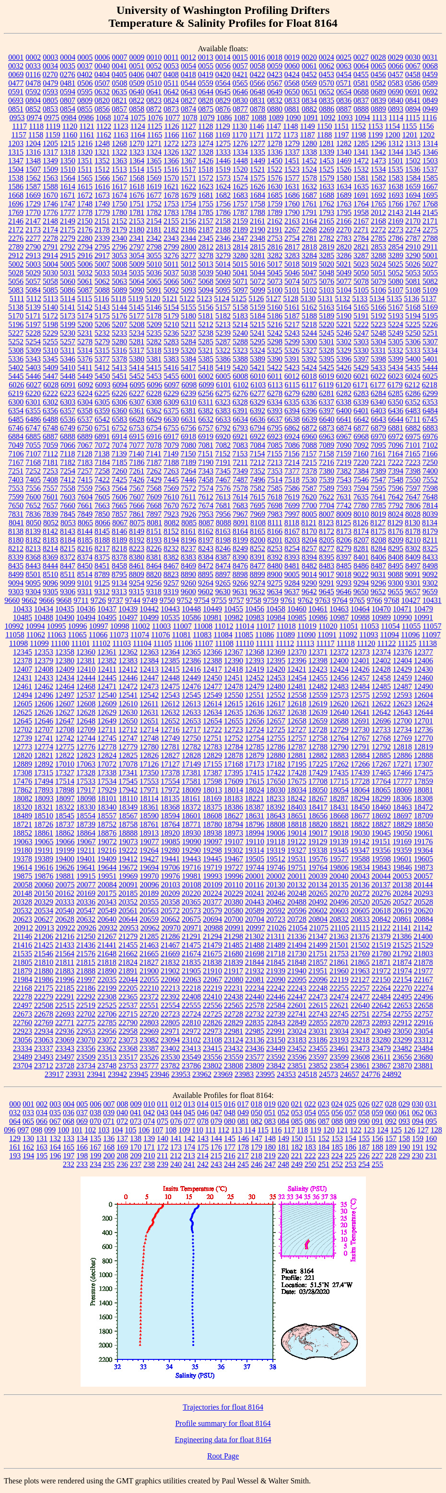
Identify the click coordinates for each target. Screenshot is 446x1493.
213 (189, 1156)
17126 (149, 764)
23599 (339, 1057)
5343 (33, 359)
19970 (149, 876)
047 (216, 1112)
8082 (171, 523)
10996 (77, 626)
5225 (413, 324)
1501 (395, 161)
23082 (149, 1040)
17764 (381, 781)
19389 (43, 859)
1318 (67, 152)
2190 (257, 230)
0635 (119, 92)
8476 (240, 566)
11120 (366, 643)
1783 (171, 212)
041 (135, 1112)
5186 (274, 316)
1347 (15, 161)
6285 (395, 393)
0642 (171, 92)
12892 (43, 764)
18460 (381, 807)
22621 (339, 1005)
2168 (378, 221)
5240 (240, 333)
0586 (413, 83)
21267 (107, 936)
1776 (50, 212)
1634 (344, 186)
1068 (103, 117)
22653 (402, 1005)
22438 (233, 997)
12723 (233, 729)
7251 (15, 471)
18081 (423, 790)
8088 (223, 523)
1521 (257, 169)
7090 (344, 445)
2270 (344, 230)
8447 (67, 566)
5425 (326, 367)
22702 (85, 1014)
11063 (56, 635)
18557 (107, 816)
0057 (240, 66)
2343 (171, 238)
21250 (85, 936)
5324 (257, 350)
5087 (85, 290)
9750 (167, 600)
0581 (361, 83)
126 (409, 1130)
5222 (361, 324)
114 (249, 1130)
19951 (107, 876)
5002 (15, 264)
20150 (43, 893)
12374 (381, 652)
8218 (119, 548)
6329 (257, 402)
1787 (240, 212)
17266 (360, 764)
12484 (360, 686)
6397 (326, 411)
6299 (430, 393)
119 (315, 1130)
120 (329, 1130)
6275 (223, 393)
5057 (33, 281)
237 (135, 1164)
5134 (377, 298)
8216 (85, 548)
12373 (360, 652)
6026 (16, 385)
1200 (392, 135)
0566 (257, 83)
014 (203, 1104)
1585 (430, 178)
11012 (223, 626)
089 (350, 1121)
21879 (22, 971)
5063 (119, 281)
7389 (378, 471)
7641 (378, 497)
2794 (85, 247)
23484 (423, 1048)
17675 (296, 781)
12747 (128, 738)
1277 (257, 143)
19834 (360, 867)
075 (162, 1121)
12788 (318, 747)
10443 (170, 609)
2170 (413, 221)
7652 (33, 505)
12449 (191, 678)
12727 (296, 729)
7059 (50, 445)
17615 (254, 781)
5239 (223, 333)
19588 (360, 859)
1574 (240, 178)
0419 (205, 74)
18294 (359, 798)
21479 (212, 945)
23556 (212, 1057)
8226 (154, 548)
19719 (212, 867)
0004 (67, 57)
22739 (275, 1014)
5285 (205, 342)
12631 (149, 712)
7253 (50, 471)
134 (82, 1138)
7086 (292, 445)
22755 (402, 1014)
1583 (395, 178)
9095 (33, 583)
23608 (360, 1057)
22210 (149, 988)
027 (377, 1104)
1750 (119, 204)
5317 (136, 350)
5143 (102, 307)
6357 (67, 411)
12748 (149, 738)
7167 (15, 462)
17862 (22, 790)
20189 (149, 893)
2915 (67, 255)
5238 (205, 333)
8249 (240, 548)
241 (189, 1164)
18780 (212, 824)
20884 (423, 919)
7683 (240, 505)
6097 (171, 385)
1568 (136, 178)
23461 (339, 1048)
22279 (43, 997)
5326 (292, 350)
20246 (275, 893)
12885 (381, 755)
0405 (119, 74)
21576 (85, 954)
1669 (33, 195)
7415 (85, 479)
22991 (275, 1031)
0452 (309, 74)
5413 (119, 367)
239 (162, 1164)
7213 (274, 462)
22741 (296, 1014)
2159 (240, 221)
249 (297, 1164)
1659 (413, 186)
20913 (44, 928)
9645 (326, 592)
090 (364, 1121)
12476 (191, 686)
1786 (223, 212)
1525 (326, 169)
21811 (64, 962)
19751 (296, 867)
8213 (33, 548)
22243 (296, 988)
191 (417, 1147)
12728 (318, 729)
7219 (344, 462)
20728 (296, 919)
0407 (154, 74)
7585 (274, 488)
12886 (402, 755)
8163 (223, 531)
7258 (102, 471)
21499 (318, 945)
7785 (378, 505)
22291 (64, 997)
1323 (136, 152)
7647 (413, 497)
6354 (15, 411)
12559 (318, 695)
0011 (171, 57)
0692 (430, 92)
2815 (257, 247)
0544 (188, 83)
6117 (309, 385)
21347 (317, 936)
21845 (275, 962)
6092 (85, 385)
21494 (296, 945)
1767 (413, 204)
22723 (170, 1014)
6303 (67, 402)
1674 (119, 195)
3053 (119, 255)
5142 (85, 307)
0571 (344, 83)
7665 (119, 505)
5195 (430, 316)
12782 (191, 747)
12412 (128, 669)
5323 (240, 350)
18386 (233, 807)
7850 (102, 514)
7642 (395, 497)
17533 (85, 781)
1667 (430, 186)
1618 (136, 186)
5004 (50, 264)
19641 (85, 867)
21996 (64, 979)
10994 (35, 626)
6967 (344, 436)
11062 (35, 635)
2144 (413, 212)
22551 (149, 1005)
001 (28, 1104)
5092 (171, 290)
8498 (430, 566)
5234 (136, 333)
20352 (128, 902)
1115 (412, 117)
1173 (290, 135)
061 (404, 1112)
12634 (212, 712)
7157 (309, 454)
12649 (107, 721)
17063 (85, 764)
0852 (33, 109)
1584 (413, 178)
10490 (64, 617)
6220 (33, 393)
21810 (43, 962)
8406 (378, 557)
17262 (339, 764)
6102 (240, 385)
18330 (85, 807)
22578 (254, 1005)
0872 (154, 109)
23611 (381, 1057)
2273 (395, 230)
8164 (240, 531)
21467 (170, 945)
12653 (191, 721)
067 (55, 1121)
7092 (361, 445)
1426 (205, 161)
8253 (274, 548)
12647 (64, 721)
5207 (119, 324)
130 (28, 1138)
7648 (430, 497)
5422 (274, 367)
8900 (274, 574)
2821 (361, 247)
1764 (361, 204)
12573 (339, 695)
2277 (33, 238)
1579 (326, 178)
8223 (136, 548)
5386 (223, 359)
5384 (188, 359)
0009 (136, 57)
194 (28, 1156)
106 (144, 1130)
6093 (102, 385)
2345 (205, 238)
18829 (402, 824)
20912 (23, 928)
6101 (223, 385)
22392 (170, 997)
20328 (22, 902)
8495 (395, 566)
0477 (15, 83)
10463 (339, 609)
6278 (274, 393)
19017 (318, 833)
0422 (257, 74)
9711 (80, 600)
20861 (402, 919)
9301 (413, 583)
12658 (296, 721)
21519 (381, 945)
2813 (223, 247)
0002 (33, 57)
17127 (170, 764)
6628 (136, 419)
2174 (50, 230)
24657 (349, 1074)
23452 (296, 1048)
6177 (378, 385)
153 (337, 1138)
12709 (85, 729)
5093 (188, 290)
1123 (120, 126)
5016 (257, 264)
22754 (381, 1014)
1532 (361, 169)
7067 (85, 445)
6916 (154, 436)
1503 (430, 161)
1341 (361, 152)
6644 (395, 419)
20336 (85, 902)
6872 (309, 428)
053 (297, 1112)
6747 (33, 428)
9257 (171, 583)
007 (109, 1104)
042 (149, 1112)
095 (431, 1121)
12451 (233, 678)
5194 (413, 316)
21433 (64, 945)
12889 (22, 764)
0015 (240, 57)
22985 (254, 1031)
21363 (338, 936)
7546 (361, 479)
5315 (102, 350)
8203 (292, 540)
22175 (43, 988)
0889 (378, 109)
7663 (102, 505)
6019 (326, 376)
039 (109, 1112)
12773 (22, 747)
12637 (275, 712)
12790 (339, 747)
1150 (324, 126)
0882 (309, 109)
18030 (275, 790)
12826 (149, 755)
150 (297, 1138)
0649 (274, 92)
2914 (50, 255)
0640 (136, 92)
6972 (395, 436)
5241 (257, 333)
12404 (402, 660)
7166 (429, 454)
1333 (223, 152)
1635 (361, 186)
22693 (64, 1014)
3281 (257, 255)
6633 (223, 419)
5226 (430, 324)
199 (95, 1156)
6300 (15, 402)
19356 (381, 850)
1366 (171, 161)
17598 (212, 781)
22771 (64, 1022)
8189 (119, 540)
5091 (154, 290)
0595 (85, 92)
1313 (413, 143)
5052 (395, 273)
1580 (344, 178)
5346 (67, 359)
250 (310, 1164)
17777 (402, 781)
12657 (275, 721)
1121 (86, 126)
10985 (296, 617)
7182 (67, 462)
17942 (128, 790)
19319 (275, 850)
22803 (149, 1022)
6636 (257, 419)
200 (109, 1156)
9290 (309, 583)
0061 (309, 66)
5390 (274, 359)
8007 (326, 514)
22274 (423, 988)
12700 (402, 721)
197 (68, 1156)
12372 (339, 652)
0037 (85, 66)
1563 (50, 178)
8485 (344, 566)
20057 (423, 876)
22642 (381, 1005)
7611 (188, 497)
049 (243, 1112)
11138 (427, 643)
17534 (107, 781)
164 (55, 1147)
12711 (106, 729)
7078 (154, 445)
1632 (309, 186)
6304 (85, 402)
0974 (34, 117)
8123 (326, 523)
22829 (233, 1022)
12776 (85, 747)
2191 (274, 230)
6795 (274, 428)
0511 (171, 83)
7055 (33, 445)
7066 (67, 445)
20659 (149, 919)
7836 (33, 514)
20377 (212, 902)
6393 (274, 411)
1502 (413, 161)
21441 (107, 945)
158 (404, 1138)
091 (377, 1121)
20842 (381, 919)
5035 (136, 273)
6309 (171, 402)
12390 (233, 660)
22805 (170, 1022)
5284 (188, 342)
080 (229, 1121)
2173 (33, 230)
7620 (309, 497)
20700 (233, 919)
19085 (170, 841)
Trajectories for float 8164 (223, 1407)
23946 (159, 1074)
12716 (170, 729)
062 (417, 1112)
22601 (296, 1005)
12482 (318, 686)
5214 (240, 324)
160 (431, 1138)
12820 (22, 755)
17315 (43, 773)
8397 (344, 557)
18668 (339, 816)
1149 (307, 126)
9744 (133, 600)
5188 (309, 316)
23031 (318, 1031)
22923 (22, 1031)
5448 (67, 376)
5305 (395, 342)
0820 (102, 100)
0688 (361, 92)
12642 (381, 712)
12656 (254, 721)
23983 (244, 1074)
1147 (273, 126)
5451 (119, 376)
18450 (360, 807)
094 (417, 1121)
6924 (292, 436)
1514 (136, 169)
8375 (102, 557)
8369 (50, 557)
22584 (275, 1005)
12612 (170, 704)
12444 (85, 678)
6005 (223, 376)
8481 (292, 566)
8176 (395, 531)
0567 (274, 83)
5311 (67, 350)
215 (216, 1156)
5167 (395, 307)
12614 (212, 704)
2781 (309, 238)
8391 (257, 557)
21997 (85, 979)
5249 (395, 333)
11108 (224, 643)
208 (122, 1156)
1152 (358, 126)
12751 (212, 738)
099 (50, 1130)
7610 (171, 497)
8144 (85, 531)
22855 (318, 1022)
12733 (381, 729)
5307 (430, 342)
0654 (344, 92)
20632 (85, 919)
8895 (205, 574)
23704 (22, 1066)
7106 (16, 454)
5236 (171, 333)
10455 (233, 609)
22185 (64, 988)
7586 (292, 488)
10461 (318, 609)
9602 (205, 592)
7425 (119, 479)
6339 (361, 402)
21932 (254, 971)
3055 (154, 255)
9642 (309, 592)
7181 (50, 462)
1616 (102, 186)
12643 (402, 712)
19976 (170, 876)
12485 (381, 686)
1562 (33, 178)
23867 (381, 1066)
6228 (154, 393)
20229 (233, 893)
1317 (50, 152)
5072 (257, 281)
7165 (412, 454)
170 (135, 1147)
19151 (380, 841)
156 (377, 1138)
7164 (395, 454)
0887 (344, 109)
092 (391, 1121)
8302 (413, 548)
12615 (233, 704)
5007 (102, 264)
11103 (121, 643)
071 (109, 1121)
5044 (257, 273)
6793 (240, 428)
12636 (254, 712)
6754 (154, 428)
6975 (413, 436)
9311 (84, 592)
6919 (205, 436)
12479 (254, 686)
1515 (154, 169)
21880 (43, 971)
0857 (119, 109)
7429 (154, 479)
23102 (191, 1040)
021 (297, 1104)
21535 (22, 954)
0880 (274, 109)
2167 (361, 221)
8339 (15, 557)
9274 (257, 583)
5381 (154, 359)
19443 (191, 859)
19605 (423, 859)
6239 (188, 393)
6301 (33, 402)
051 (270, 1112)
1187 (307, 135)
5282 (154, 342)
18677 (360, 816)
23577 (254, 1057)
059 (377, 1112)
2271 (361, 230)
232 (68, 1164)
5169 (430, 307)
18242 (296, 798)
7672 (188, 505)
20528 (423, 902)
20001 (254, 876)
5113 (50, 298)
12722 (212, 729)
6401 (361, 411)
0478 (33, 83)
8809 (136, 574)
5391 (292, 359)
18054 (339, 790)
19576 (318, 859)
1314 (430, 143)
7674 (205, 505)
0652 (326, 92)
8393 (292, 557)
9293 (344, 583)
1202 (426, 135)
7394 (395, 471)
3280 (240, 255)
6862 (292, 428)
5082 (430, 281)
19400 (64, 859)
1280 (309, 143)
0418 (188, 74)
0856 (102, 109)
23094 (170, 1040)
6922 (257, 436)
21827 (149, 962)
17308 (22, 773)
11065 (77, 635)
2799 (171, 247)
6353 (430, 402)
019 (270, 1104)
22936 (64, 1031)
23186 (318, 1040)
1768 (430, 204)
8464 (154, 566)
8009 (344, 514)
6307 (136, 402)
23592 (275, 1057)
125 (396, 1130)
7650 (15, 505)
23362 (107, 1048)
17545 (128, 781)
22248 (318, 988)
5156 (205, 307)
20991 (234, 928)
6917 (171, 436)
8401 (361, 557)
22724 (191, 1014)
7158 (326, 454)
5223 (378, 324)
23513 (107, 1057)
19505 (254, 859)
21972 (381, 971)
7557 (50, 488)
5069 (223, 281)
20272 (360, 893)
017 (243, 1104)
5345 (50, 359)
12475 (170, 686)
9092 (430, 574)
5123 (204, 298)
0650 (292, 92)
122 (356, 1130)
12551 (254, 695)
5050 (361, 273)
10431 (432, 600)
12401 (360, 660)
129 (15, 1138)
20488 (296, 902)
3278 (205, 255)
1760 (292, 204)
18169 (212, 798)
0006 (102, 57)
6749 (67, 428)
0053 (171, 66)
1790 (292, 212)
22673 (22, 1014)
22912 (402, 1022)
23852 (318, 1066)
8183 (50, 540)
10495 (107, 617)
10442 (149, 609)
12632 (170, 712)
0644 (205, 92)
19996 (233, 876)
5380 (136, 359)
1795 (344, 212)
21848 (296, 962)
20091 (128, 885)
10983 (254, 617)
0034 (50, 66)
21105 (339, 928)
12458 (381, 678)
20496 (339, 902)
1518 (205, 169)
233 (82, 1164)
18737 (64, 824)
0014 (223, 57)
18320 (22, 807)
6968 (361, 436)
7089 (326, 445)
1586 (15, 186)
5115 (84, 298)
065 (28, 1121)
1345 (413, 152)
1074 (120, 117)
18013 (212, 790)
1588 (50, 186)
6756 (188, 428)
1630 (274, 186)
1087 (241, 117)
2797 (136, 247)
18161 (190, 798)
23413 (191, 1048)
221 (297, 1156)
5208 (136, 324)
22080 (233, 979)
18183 (233, 798)
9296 (378, 583)
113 (236, 1130)
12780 (149, 747)
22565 (233, 1005)
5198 (50, 324)
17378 (170, 773)
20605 (360, 910)
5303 (361, 342)
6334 (274, 402)
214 (203, 1156)
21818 (107, 962)
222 (310, 1156)
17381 (191, 773)
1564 (67, 178)
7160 (360, 454)
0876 (223, 109)
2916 (85, 255)
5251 (430, 333)
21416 (22, 945)
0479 (50, 83)
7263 (171, 471)
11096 (410, 635)
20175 (107, 893)
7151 (205, 454)
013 (189, 1104)
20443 (254, 902)
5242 (274, 333)
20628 (64, 919)
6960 (309, 436)
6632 (205, 419)
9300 (395, 583)
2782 (326, 238)
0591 (15, 92)
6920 (223, 436)
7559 (85, 488)
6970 (378, 436)
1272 (171, 143)
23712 (43, 1066)
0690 (395, 92)
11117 (325, 643)
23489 (22, 1057)
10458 (275, 609)
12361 (107, 652)
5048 (326, 273)
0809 (85, 100)
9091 (413, 574)
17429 (318, 773)
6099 (206, 385)
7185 (119, 462)
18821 (339, 824)
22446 (275, 997)
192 (431, 1147)
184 (323, 1147)
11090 (306, 635)
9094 (15, 583)
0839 (378, 100)
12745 (107, 738)
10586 (191, 617)
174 (189, 1147)
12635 (233, 712)
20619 (402, 910)
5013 (205, 264)
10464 (360, 609)
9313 (119, 592)
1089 (275, 117)
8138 (15, 531)
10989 (381, 617)
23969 (223, 1074)
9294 (361, 583)
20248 (296, 893)
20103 (170, 885)
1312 (395, 143)
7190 (205, 462)
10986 (318, 617)
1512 (102, 169)
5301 (326, 342)
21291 (191, 936)
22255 (339, 988)
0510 (154, 83)
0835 (326, 100)
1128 (205, 126)
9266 (240, 583)
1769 (15, 212)
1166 (171, 135)
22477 (360, 997)
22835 (254, 1022)
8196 (188, 540)
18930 (191, 833)
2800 (188, 247)
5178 (154, 316)
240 (176, 1164)
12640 (339, 712)
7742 (344, 505)
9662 (29, 600)
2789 (15, 247)
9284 (292, 583)
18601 (191, 816)
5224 (395, 324)
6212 (412, 385)
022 (310, 1104)
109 (184, 1130)
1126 (171, 126)
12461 (22, 686)
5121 (169, 298)
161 (15, 1147)
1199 (375, 135)
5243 (292, 333)
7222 (395, 462)
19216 (107, 850)
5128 (290, 298)
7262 (154, 471)
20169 (85, 893)
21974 (402, 971)
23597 (318, 1057)
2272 (378, 230)
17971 (149, 790)
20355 (149, 902)
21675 (212, 954)
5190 (344, 316)
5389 (257, 359)
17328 (85, 773)
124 (382, 1130)
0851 (15, 109)
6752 (119, 428)
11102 (101, 643)
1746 (50, 204)
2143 (395, 212)
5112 (33, 298)
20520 (360, 902)
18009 (191, 790)
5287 (223, 342)
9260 (188, 583)
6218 (429, 385)
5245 (326, 333)
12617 (275, 704)
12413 (149, 669)
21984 (22, 979)
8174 (361, 531)
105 (130, 1130)
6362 (154, 411)
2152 (119, 221)
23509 (85, 1057)
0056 (223, 66)
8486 (361, 566)
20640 (107, 919)
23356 (85, 1048)
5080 (395, 281)
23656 (402, 1057)
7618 (274, 497)
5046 (292, 273)
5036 (154, 273)
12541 (128, 695)
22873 (360, 1022)
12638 (296, 712)
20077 (86, 885)
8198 (223, 540)
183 (310, 1147)
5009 (136, 264)
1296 (378, 143)
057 (350, 1112)
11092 (348, 635)
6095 (137, 385)
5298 (274, 342)
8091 (240, 523)
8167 (292, 531)
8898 (240, 574)
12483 (339, 686)
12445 (107, 678)
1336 (274, 152)
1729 (33, 204)
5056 (15, 281)
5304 (378, 342)
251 (323, 1164)
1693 (395, 195)
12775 (64, 747)
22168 (22, 988)
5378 (119, 359)
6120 (343, 385)
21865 (360, 962)
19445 (212, 859)
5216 (274, 324)
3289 (395, 255)
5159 (257, 307)
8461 (136, 566)
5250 (413, 333)
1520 (240, 169)
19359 (402, 850)
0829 (223, 100)
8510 (50, 574)
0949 (430, 109)
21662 (128, 954)
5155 (188, 307)
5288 (240, 342)
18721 (22, 824)
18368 (170, 807)
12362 (128, 652)
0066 (395, 66)
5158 (240, 307)
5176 (119, 316)
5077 (344, 281)
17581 (191, 781)
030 (417, 1104)
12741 (43, 738)
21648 (107, 954)
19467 (233, 859)
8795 (119, 574)
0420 (223, 74)
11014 (244, 626)
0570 (326, 83)
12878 (233, 755)
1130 (239, 126)
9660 (12, 600)
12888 (423, 755)
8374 (85, 557)
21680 (233, 954)
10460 (296, 609)
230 (417, 1156)
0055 (205, 66)
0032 (15, 66)
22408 (191, 997)
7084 (257, 445)
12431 (22, 678)
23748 (107, 1066)
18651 (296, 816)
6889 (85, 436)
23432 (233, 1048)
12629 (107, 712)
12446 (128, 678)
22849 (296, 1022)
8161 (188, 531)
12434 (64, 678)
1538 (15, 178)
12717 (191, 729)
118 (302, 1130)
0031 (430, 57)
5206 (102, 324)
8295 (395, 548)
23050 (402, 1031)
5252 (15, 342)
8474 (223, 566)
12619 (318, 704)
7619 (292, 497)
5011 (171, 264)
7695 (257, 505)
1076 (155, 117)
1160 (69, 135)
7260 (119, 471)
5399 (395, 359)
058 (364, 1112)
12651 (149, 721)
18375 (212, 807)
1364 (136, 161)
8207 (361, 540)
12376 (402, 652)
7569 (171, 488)
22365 (128, 997)
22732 (254, 1014)
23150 (275, 1040)
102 (90, 1130)
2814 (240, 247)
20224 (212, 893)
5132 (342, 298)
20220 (191, 893)
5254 (33, 342)
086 (310, 1121)
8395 (326, 557)
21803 (423, 954)
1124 (137, 126)
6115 (292, 385)
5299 (292, 342)
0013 (205, 57)
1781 (136, 212)
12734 (402, 729)
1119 (53, 126)
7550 (413, 479)
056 (337, 1112)
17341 (128, 773)
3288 (378, 255)
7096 (395, 445)
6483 (413, 411)
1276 (240, 143)
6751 (102, 428)
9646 (344, 592)
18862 (64, 833)
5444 (430, 367)
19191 (43, 850)
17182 (275, 764)
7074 (119, 445)
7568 (154, 488)
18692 (381, 816)
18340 (107, 807)
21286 (170, 936)
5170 (15, 316)
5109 (430, 290)
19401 (85, 859)
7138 (101, 454)
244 (229, 1164)
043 (162, 1112)
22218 (191, 988)
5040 (223, 273)
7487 (240, 479)
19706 (170, 867)
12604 (423, 695)
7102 (430, 445)
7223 (413, 462)
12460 (423, 678)
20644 (128, 919)
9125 (102, 583)
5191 (361, 316)
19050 (402, 833)
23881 (423, 1066)
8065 (85, 523)
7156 (291, 454)
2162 (274, 221)
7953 (205, 514)
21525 (402, 945)
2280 (85, 238)
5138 (15, 307)
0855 (85, 109)
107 (157, 1130)
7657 (50, 505)
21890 (107, 971)
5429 (361, 367)
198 (82, 1156)
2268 (309, 230)
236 (122, 1164)
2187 (205, 230)
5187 (292, 316)
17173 (254, 764)
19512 (275, 859)
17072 (107, 764)
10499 (149, 617)
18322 (64, 807)
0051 (136, 66)
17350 (149, 773)
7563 (102, 488)
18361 (149, 807)
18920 (170, 833)
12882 (318, 755)
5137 (428, 298)
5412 (102, 367)
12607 (64, 704)
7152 (222, 454)
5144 (119, 307)
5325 (274, 350)
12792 (381, 747)
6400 (344, 411)
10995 (56, 626)
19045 (381, 833)
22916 (423, 1022)
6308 (154, 402)
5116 (101, 298)
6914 (119, 436)
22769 (43, 1022)
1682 (223, 195)
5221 (344, 324)
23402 (170, 1048)
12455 (318, 678)
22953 (85, 1031)
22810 (191, 1022)
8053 (68, 523)
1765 (378, 204)
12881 (296, 755)
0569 (309, 83)
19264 (149, 850)
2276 (15, 238)
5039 (205, 273)
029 (404, 1104)
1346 (430, 152)
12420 (275, 669)
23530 (170, 1057)
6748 (50, 428)
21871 (381, 962)
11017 (265, 626)
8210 (413, 540)
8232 (171, 548)
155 (364, 1138)
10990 (402, 617)
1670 (50, 195)
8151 (154, 531)
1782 (154, 212)
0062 (326, 66)
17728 (360, 781)
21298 (233, 936)
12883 (339, 755)
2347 (240, 238)
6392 (257, 411)
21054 (297, 928)
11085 (244, 635)
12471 (107, 686)
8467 (171, 566)
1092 (327, 117)
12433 (43, 678)
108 (170, 1130)
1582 (378, 178)
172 (162, 1147)
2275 (430, 230)
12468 (85, 686)
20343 (107, 902)
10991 (423, 617)
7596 (395, 488)
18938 (212, 833)
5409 (50, 367)
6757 (205, 428)
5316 (119, 350)
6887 (50, 436)
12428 (381, 669)
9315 (136, 592)
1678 (171, 195)
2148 (50, 221)
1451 (292, 161)
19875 (22, 876)
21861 (339, 962)
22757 (423, 1014)
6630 (171, 419)
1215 (67, 143)
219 (270, 1156)
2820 (344, 247)
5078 (361, 281)
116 (276, 1130)
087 (323, 1121)
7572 (188, 488)
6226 (119, 393)
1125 (154, 126)
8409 (413, 557)
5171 (33, 316)
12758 (318, 738)
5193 (395, 316)
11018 (286, 626)
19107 (234, 841)
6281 (326, 393)
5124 (221, 298)
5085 (50, 290)
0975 (51, 117)
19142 (359, 841)
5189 (326, 316)
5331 (378, 350)
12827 (170, 755)
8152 (171, 531)
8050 (33, 523)
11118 (346, 643)
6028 (51, 385)
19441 (170, 859)
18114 (149, 798)
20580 (233, 910)
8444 (50, 566)
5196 (15, 324)
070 (95, 1121)
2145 (430, 212)
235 (109, 1164)
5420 (240, 367)
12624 (423, 704)
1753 (171, 204)
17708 (318, 781)
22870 (339, 1022)
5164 (344, 307)
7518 (292, 479)
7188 (171, 462)
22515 (64, 1005)
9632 (257, 592)
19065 (44, 841)
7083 (240, 445)
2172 (15, 230)
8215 (67, 548)
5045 (274, 273)
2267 (292, 230)
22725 (212, 1014)
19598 (381, 859)
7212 (257, 462)
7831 (15, 514)
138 (135, 1138)
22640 (360, 1005)
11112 (285, 643)
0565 (240, 83)
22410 (212, 997)
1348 (33, 161)
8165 (257, 531)
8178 (413, 531)
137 (122, 1138)
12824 (107, 755)
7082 (223, 445)
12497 (64, 695)
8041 (16, 523)
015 (216, 1104)
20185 (128, 893)
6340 (378, 402)
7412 (67, 479)
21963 (360, 971)
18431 (339, 807)
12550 (233, 695)
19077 (149, 841)
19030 (360, 833)
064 (15, 1121)
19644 (107, 867)
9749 (150, 600)
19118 (275, 841)
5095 (223, 290)
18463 (402, 807)
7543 (344, 479)
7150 (188, 454)
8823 (171, 574)
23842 (275, 1066)
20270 (339, 893)
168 (109, 1147)
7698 (274, 505)
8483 (326, 566)
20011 (296, 876)
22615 (318, 1005)
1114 (395, 117)
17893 (43, 790)
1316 (33, 152)
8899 (257, 574)
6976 (430, 436)
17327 (64, 773)
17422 (275, 773)
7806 (413, 505)
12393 (254, 660)
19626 (64, 867)
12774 (43, 747)
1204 (33, 143)
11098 (18, 643)
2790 (33, 247)
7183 (85, 462)
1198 (358, 135)
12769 (402, 738)
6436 (395, 411)
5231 (85, 333)
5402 (15, 367)
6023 (395, 376)
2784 (361, 238)
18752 (107, 824)
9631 (240, 592)
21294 (212, 936)
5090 (136, 290)
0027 (361, 57)
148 (270, 1138)
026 (364, 1104)
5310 (50, 350)
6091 (68, 385)
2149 (67, 221)
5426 (344, 367)
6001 (188, 376)
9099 (67, 583)
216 (229, 1156)
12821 (43, 755)
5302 (344, 342)
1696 (15, 204)
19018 (339, 833)
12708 (64, 729)
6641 (344, 419)
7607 (136, 497)
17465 (381, 773)
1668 (15, 195)
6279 (292, 393)
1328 (205, 152)
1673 (102, 195)
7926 (188, 514)
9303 (15, 592)
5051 (378, 273)
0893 (395, 109)
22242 (275, 988)
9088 (395, 574)
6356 (50, 411)
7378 (309, 471)
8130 (412, 523)
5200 (85, 324)
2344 (188, 238)
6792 (223, 428)
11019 (307, 626)
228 (391, 1156)
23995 (265, 1074)
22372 (149, 997)
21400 (423, 936)
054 (310, 1112)
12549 (212, 695)
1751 (136, 204)
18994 (254, 833)
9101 (85, 583)
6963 (326, 436)
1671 (67, 195)
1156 (426, 126)
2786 (395, 238)
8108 (258, 523)
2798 (154, 247)
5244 (309, 333)
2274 (413, 230)
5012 (188, 264)
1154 (392, 126)
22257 (360, 988)
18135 (169, 798)
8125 (343, 523)
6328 (240, 402)
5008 (119, 264)
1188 (324, 135)
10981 (212, 617)
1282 (344, 143)
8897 (223, 574)
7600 (33, 497)
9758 (253, 600)
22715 (128, 1014)
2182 (171, 230)
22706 (107, 1014)
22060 (170, 979)
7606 (119, 497)
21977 (423, 971)
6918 (188, 436)
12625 (22, 712)
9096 (50, 583)
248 (283, 1164)
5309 (33, 350)
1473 (378, 161)
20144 (423, 885)
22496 (423, 997)
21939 (275, 971)
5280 (119, 342)
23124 (233, 1040)
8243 (205, 548)
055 (323, 1112)
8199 (240, 540)
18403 (296, 807)
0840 (395, 100)
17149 (191, 764)
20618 (381, 910)
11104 (142, 643)
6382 (205, 411)
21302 (254, 936)
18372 (191, 807)
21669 (170, 954)
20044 (381, 876)
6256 (205, 393)
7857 (119, 514)
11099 (39, 643)
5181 (205, 316)
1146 (256, 126)
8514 (85, 574)
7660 (67, 505)
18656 (318, 816)
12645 (22, 721)
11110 (244, 643)
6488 (50, 419)
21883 (64, 971)
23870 (402, 1066)
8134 (429, 523)
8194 (171, 540)
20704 (254, 919)
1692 (378, 195)
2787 (413, 238)
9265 (223, 583)
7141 (153, 454)
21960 (339, 971)
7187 (154, 462)
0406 (136, 74)
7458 (205, 479)
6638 (292, 419)
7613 (223, 497)
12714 (149, 729)
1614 (67, 186)
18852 (22, 833)
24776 (370, 1074)
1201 (409, 135)
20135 (338, 885)
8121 (309, 523)
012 (176, 1104)
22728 (233, 1014)
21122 (381, 928)
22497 (22, 1005)
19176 (423, 841)
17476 (22, 781)
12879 (254, 755)
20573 (191, 910)
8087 (206, 523)
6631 (188, 419)
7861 (136, 514)
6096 (154, 385)
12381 (85, 660)
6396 (309, 411)
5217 (292, 324)
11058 (14, 635)
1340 (344, 152)
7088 (309, 445)
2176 (85, 230)
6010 (257, 376)
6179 (395, 385)
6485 (15, 419)
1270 (136, 143)
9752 (184, 600)
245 (243, 1164)
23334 (22, 1048)
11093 (368, 635)
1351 (85, 161)
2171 (430, 221)
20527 (402, 902)
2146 (15, 221)
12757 (296, 738)
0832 (274, 100)
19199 (64, 850)
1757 (240, 204)
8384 (205, 557)
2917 (102, 255)
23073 (128, 1040)
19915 (85, 876)
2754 (292, 238)
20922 (65, 928)
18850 (423, 824)
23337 (43, 1048)
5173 (67, 316)
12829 (212, 755)
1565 (85, 178)
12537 (85, 695)
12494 (22, 695)
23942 (117, 1074)
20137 (380, 885)
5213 (223, 324)
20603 (339, 910)
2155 (171, 221)
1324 (154, 152)
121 (342, 1130)
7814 (430, 505)
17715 (339, 781)
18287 (338, 798)
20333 (64, 902)
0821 (119, 100)
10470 (381, 609)
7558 (67, 488)
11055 (411, 626)
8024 (395, 514)
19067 (86, 841)
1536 (413, 169)
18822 (360, 824)
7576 (223, 488)
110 (197, 1130)
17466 (402, 773)
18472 (423, 807)
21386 (401, 936)
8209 (395, 540)
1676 (136, 195)
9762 (305, 600)
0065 (378, 66)
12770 (423, 738)
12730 (360, 729)
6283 (361, 393)
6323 (223, 402)
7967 (240, 514)
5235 (154, 333)
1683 (240, 195)
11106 (183, 643)
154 (350, 1138)
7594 (361, 488)
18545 (64, 816)
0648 (257, 92)
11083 (202, 635)
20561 (128, 910)
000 (15, 1104)
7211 (240, 462)
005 (82, 1104)
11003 (161, 626)
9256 (154, 583)
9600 (188, 592)
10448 (191, 609)
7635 (361, 497)
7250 (430, 462)
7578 (240, 488)
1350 (67, 161)
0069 (15, 74)
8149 (136, 531)
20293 (423, 893)
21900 (149, 971)
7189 (188, 462)
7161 (378, 454)
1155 (409, 126)
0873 (171, 109)
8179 (430, 531)
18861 (43, 833)
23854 (339, 1066)
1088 (258, 117)
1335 (257, 152)
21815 (85, 962)
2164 (309, 221)
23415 (212, 1048)
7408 (50, 479)
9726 (98, 600)
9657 (413, 592)
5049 (344, 273)
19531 (296, 859)
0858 (136, 109)
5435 (413, 367)
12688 (339, 721)
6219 (15, 393)
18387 (254, 807)
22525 (107, 1005)
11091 (326, 635)
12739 (22, 738)
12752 (233, 738)
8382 (171, 557)
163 (41, 1147)
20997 (255, 928)
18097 (65, 798)
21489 (275, 945)
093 (404, 1121)
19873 (423, 867)
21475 (191, 945)
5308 (15, 350)
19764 (318, 867)
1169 (222, 135)
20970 (171, 928)
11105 (162, 643)
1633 (326, 186)
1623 (205, 186)
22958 (128, 1031)
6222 (50, 393)
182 (297, 1147)
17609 (233, 781)
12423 (318, 669)
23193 (339, 1040)
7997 (292, 514)
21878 (423, 962)
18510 (43, 816)
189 (391, 1147)
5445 (15, 376)
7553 (15, 488)
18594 (170, 816)
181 (283, 1147)
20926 (86, 928)
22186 (85, 988)
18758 (128, 824)
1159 (52, 135)
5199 (67, 324)
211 (162, 1156)
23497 (64, 1057)
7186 (136, 462)
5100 (274, 290)
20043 (360, 876)
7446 (188, 479)
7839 (50, 514)
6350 (395, 402)
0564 (223, 83)
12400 (339, 660)
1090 (293, 117)
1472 (361, 161)
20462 (275, 902)
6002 (205, 376)
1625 (240, 186)
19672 (128, 867)
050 (256, 1112)
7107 (33, 454)
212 (176, 1156)
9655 (395, 592)
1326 (171, 152)
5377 (102, 359)
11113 (305, 643)
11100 (60, 643)
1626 (257, 186)
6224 (85, 393)
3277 (188, 255)
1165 (154, 135)
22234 (254, 988)
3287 (361, 255)
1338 (309, 152)
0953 (16, 117)
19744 (254, 867)
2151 (102, 221)
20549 (107, 910)
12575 (360, 695)
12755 (275, 738)
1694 (413, 195)
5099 (257, 290)
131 (41, 1138)
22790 (128, 1022)
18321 (43, 807)
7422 (102, 479)
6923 (274, 436)
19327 (296, 850)
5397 (361, 359)
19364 (423, 850)
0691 (413, 92)
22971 (170, 1031)
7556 (33, 488)
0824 (171, 100)
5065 (154, 281)
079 (216, 1121)
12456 (339, 678)
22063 (191, 979)
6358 (85, 411)
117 (289, 1130)
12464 (64, 686)
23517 (128, 1057)
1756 (223, 204)
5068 (205, 281)
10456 (254, 609)
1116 (429, 117)
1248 (102, 143)
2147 (33, 221)
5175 (102, 316)
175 (203, 1147)
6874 (344, 428)
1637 (378, 186)
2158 (223, 221)
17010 (64, 764)
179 (256, 1147)
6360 (119, 411)
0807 (67, 100)
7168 (33, 462)
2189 (240, 230)
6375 (171, 411)
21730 (296, 954)
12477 (212, 686)
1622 (188, 186)
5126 (256, 298)
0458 (413, 74)
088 (337, 1121)
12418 (233, 669)
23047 (360, 1031)
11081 (181, 635)
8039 (430, 514)
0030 (413, 57)
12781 (170, 747)
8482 (309, 566)
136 (109, 1138)
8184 (67, 540)
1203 (15, 143)
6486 (33, 419)
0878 (257, 109)
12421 (296, 669)
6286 (413, 393)
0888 (361, 109)
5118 (118, 298)
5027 (430, 264)
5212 (205, 324)
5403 (33, 367)
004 (68, 1104)
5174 (85, 316)
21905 (191, 971)
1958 (361, 212)
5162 (309, 307)
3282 (274, 255)
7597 (413, 488)
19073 (128, 841)
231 (431, 1156)
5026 (413, 264)
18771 (191, 824)
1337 (292, 152)
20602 (318, 910)
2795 (102, 247)
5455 (171, 376)
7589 (326, 488)
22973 (212, 1031)
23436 (254, 1048)
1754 (188, 204)
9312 (102, 592)
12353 (43, 652)
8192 (136, 540)
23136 (254, 1040)
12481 (296, 686)
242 (203, 1164)
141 (176, 1138)
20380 (233, 902)
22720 (149, 1014)
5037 (171, 273)
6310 (188, 402)
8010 (361, 514)
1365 (154, 161)
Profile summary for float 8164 (222, 1423)
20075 (65, 885)
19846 (402, 867)
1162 (103, 135)
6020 (344, 376)
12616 (254, 704)
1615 (85, 186)
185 (337, 1147)
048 (229, 1112)
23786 (191, 1066)
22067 (212, 979)
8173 (344, 531)
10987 (339, 617)
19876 (43, 876)
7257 (85, 471)
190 (404, 1147)
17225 (318, 764)
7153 (239, 454)
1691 (361, 195)
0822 (136, 100)
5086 (67, 290)
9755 (219, 600)
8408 (395, 557)
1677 (154, 195)
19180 (22, 850)
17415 (254, 773)
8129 (395, 523)
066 (41, 1121)
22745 (339, 1014)
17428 (296, 773)
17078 (128, 764)
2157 (205, 221)
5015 (240, 264)
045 (189, 1112)
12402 (381, 660)
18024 (254, 790)
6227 (136, 393)
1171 (256, 135)
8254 (292, 548)
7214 (292, 462)
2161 (257, 221)
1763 (344, 204)
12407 (22, 669)
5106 (378, 290)
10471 (402, 609)
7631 (344, 497)
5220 (326, 324)
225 (350, 1156)
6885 (33, 436)
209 (135, 1156)
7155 (274, 454)
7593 (344, 488)
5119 (135, 298)
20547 (85, 910)
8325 (430, 548)
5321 (205, 350)
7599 (15, 497)
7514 (274, 479)
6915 (136, 436)
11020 (327, 626)
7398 (413, 471)
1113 (379, 117)
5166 (378, 307)
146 (243, 1138)
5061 (85, 281)
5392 (309, 359)
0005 (85, 57)
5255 (50, 342)
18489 (22, 816)
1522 (274, 169)
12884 (360, 755)
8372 (67, 557)
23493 (43, 1057)
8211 (430, 540)
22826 (212, 1022)
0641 (154, 92)
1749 (102, 204)
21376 (359, 936)
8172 (326, 531)
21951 (318, 971)
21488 (254, 945)
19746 (275, 867)
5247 (361, 333)
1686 (292, 195)
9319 (171, 592)
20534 (43, 910)
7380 (326, 471)
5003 (33, 264)
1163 (120, 135)
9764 (340, 600)
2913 (33, 255)
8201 (274, 540)
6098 (189, 385)
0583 (395, 83)
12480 (275, 686)
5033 (102, 273)
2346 (223, 238)
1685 (274, 195)
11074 (139, 635)
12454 (296, 678)
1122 (103, 126)
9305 (50, 592)
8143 (67, 531)
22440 (254, 997)
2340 (119, 238)
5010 (154, 264)
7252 (33, 471)
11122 (386, 643)
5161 (292, 307)
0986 (86, 117)
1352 (102, 161)
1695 (430, 195)
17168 (233, 764)
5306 (413, 342)
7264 (188, 471)
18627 (233, 816)
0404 (102, 74)
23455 (318, 1048)
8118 (291, 523)
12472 (128, 686)
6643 (378, 419)
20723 (275, 919)
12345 (22, 652)
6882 (413, 428)
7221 (378, 462)
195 (41, 1156)
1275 (223, 143)
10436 (85, 609)
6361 (136, 411)
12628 (85, 712)
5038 (188, 273)
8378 (119, 557)
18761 (149, 824)
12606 (43, 704)
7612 (205, 497)
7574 (205, 488)
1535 (395, 169)
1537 (430, 169)
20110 (233, 885)
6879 (378, 428)
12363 (149, 652)
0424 (292, 74)
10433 (22, 609)
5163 (326, 307)
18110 (128, 798)
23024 (296, 1031)
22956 (107, 1031)
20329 (43, 902)
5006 (85, 264)
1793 (326, 212)
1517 (188, 169)
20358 (170, 902)
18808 (275, 824)
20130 (275, 885)
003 (55, 1104)
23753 (128, 1066)
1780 (119, 212)
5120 (152, 298)
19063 (23, 841)
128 (436, 1130)
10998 (119, 626)
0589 (430, 83)
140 (162, 1138)
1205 (50, 143)
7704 (326, 505)
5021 (344, 264)
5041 (240, 273)
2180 (136, 230)
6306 (119, 402)
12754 (254, 738)
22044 (128, 979)
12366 (212, 652)
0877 (240, 109)
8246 (223, 548)
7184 (102, 462)
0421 (240, 74)
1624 (223, 186)
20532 (22, 910)
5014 (223, 264)
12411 (106, 669)
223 (323, 1156)
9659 (430, 592)
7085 (274, 445)
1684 (257, 195)
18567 (128, 816)
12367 (233, 652)
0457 (395, 74)
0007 (119, 57)
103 (103, 1130)
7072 (102, 445)
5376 (85, 359)
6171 (360, 385)
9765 (357, 600)
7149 (170, 454)
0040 (102, 66)
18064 (360, 790)
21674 (191, 954)
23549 (191, 1057)
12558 (296, 695)
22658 (423, 1005)
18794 (233, 824)
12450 (212, 678)
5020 (326, 264)
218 (256, 1156)
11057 (432, 626)
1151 (341, 126)
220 (283, 1156)
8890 (188, 574)
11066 (98, 635)
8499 (15, 574)
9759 (271, 600)
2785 (378, 238)
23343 (64, 1048)
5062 (102, 281)
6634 (240, 419)
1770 (33, 212)
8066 (102, 523)
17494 (43, 781)
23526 (149, 1057)
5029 (33, 273)
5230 (67, 333)
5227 (15, 333)
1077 (172, 117)
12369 (275, 652)
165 (68, 1147)
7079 (171, 445)
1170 (239, 135)
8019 (378, 514)
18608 (212, 816)
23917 (54, 1074)
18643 (275, 816)
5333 (413, 350)
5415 (154, 367)
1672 (85, 195)
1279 (292, 143)
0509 (136, 83)
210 (149, 1156)
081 (243, 1121)
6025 (430, 376)
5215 (257, 324)
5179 (171, 316)
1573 (223, 178)
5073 (274, 281)
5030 (50, 273)
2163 (292, 221)
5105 (361, 290)
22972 (191, 1031)
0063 (344, 66)
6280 (309, 393)
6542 (102, 419)
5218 (309, 324)
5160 (274, 307)
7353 (274, 471)
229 (404, 1156)
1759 (274, 204)
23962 (201, 1074)
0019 (292, 57)
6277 (257, 393)
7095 (378, 445)
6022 (378, 376)
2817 (292, 247)
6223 (67, 393)
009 (135, 1104)
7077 (136, 445)
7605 (102, 497)
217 (243, 1156)
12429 (402, 669)
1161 (86, 135)
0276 (67, 74)
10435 (64, 609)
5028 (15, 273)
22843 (275, 1022)
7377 (292, 471)
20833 (360, 919)
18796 (254, 824)
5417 (188, 367)
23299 (402, 1040)
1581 (361, 178)
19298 (212, 850)
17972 (170, 790)
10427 (411, 600)
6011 (274, 376)
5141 (67, 307)
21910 (212, 971)
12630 (128, 712)
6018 (309, 376)
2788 (430, 238)
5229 (50, 333)
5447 (50, 376)
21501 (339, 945)
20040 (339, 876)
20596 (296, 910)
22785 (107, 1022)
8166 (274, 531)
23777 (149, 1066)
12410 (85, 669)
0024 (326, 57)
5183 (240, 316)
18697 (402, 816)
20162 (64, 893)
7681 (223, 505)
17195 (296, 764)
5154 (171, 307)
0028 (378, 57)
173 (176, 1147)
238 (149, 1164)
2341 (136, 238)
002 (41, 1104)
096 (9, 1130)
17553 (149, 781)
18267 (317, 798)
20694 (212, 919)
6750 (85, 428)
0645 (223, 92)
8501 (33, 574)
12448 (170, 678)
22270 (402, 988)
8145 (102, 531)
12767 (360, 738)
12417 (212, 669)
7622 (326, 497)
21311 (275, 936)
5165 (361, 307)
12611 (149, 704)
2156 (188, 221)
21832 (170, 962)
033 (28, 1112)
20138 (401, 885)
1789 (274, 212)
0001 (15, 57)
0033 (33, 66)
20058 (23, 885)
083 (270, 1121)
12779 (128, 747)
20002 (275, 876)
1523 (292, 169)
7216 (326, 462)
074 (149, 1121)
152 (323, 1138)
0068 (430, 66)
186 (350, 1147)
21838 (212, 962)
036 (68, 1112)
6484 (430, 411)
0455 (361, 74)
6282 (344, 393)
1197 (341, 135)
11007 (182, 626)
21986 (43, 979)
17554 (170, 781)
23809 (254, 1066)
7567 (136, 488)
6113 (275, 385)
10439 (128, 609)
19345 (339, 850)
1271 (154, 143)
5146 (154, 307)
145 (229, 1138)
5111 (17, 298)
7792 (395, 505)
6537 (85, 419)
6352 (413, 402)
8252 (257, 548)
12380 (64, 660)
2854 (395, 247)
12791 (360, 747)
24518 (307, 1074)
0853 (50, 109)
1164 (137, 135)
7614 (240, 497)
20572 (170, 910)
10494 (85, 617)
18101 (107, 798)
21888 (85, 971)
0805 (50, 100)
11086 (264, 635)
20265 (318, 893)
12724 (254, 729)
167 (95, 1147)
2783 (344, 238)
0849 (430, 100)
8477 (257, 566)
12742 (64, 738)
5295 (257, 342)
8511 (67, 574)
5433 (378, 367)
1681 (205, 195)
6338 (344, 402)
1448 (240, 161)
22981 (233, 1031)
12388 (212, 660)
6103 (258, 385)
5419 (223, 367)
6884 (15, 436)
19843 (381, 867)
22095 (296, 979)
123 (369, 1130)
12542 (149, 695)
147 (256, 1138)
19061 (423, 833)
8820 (154, 574)
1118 (36, 126)
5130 (308, 298)
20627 (43, 919)
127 (423, 1130)
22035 (107, 979)
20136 (359, 885)
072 (122, 1121)
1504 (15, 169)
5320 (188, 350)
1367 (188, 161)
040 (122, 1112)
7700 (309, 505)
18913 (149, 833)
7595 (378, 488)
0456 (378, 74)
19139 (338, 841)
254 (364, 1164)
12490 (423, 686)
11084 (222, 635)
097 (23, 1130)
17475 (423, 773)
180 (270, 1147)
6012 (292, 376)
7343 (205, 471)
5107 (395, 290)
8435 (15, 566)
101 (76, 1130)
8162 (205, 531)
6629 (154, 419)
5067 (188, 281)
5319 (171, 350)
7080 (188, 445)
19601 (402, 859)
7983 (274, 514)
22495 (402, 997)
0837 (361, 100)
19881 (64, 876)
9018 (344, 574)
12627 (64, 712)
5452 (136, 376)
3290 (413, 255)
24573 (328, 1074)
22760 (22, 1022)
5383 (171, 359)
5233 (119, 333)
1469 (344, 161)
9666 (46, 600)
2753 (274, 238)
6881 (395, 428)
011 (162, 1104)
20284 (402, 893)
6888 (67, 436)
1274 (205, 143)
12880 (275, 755)
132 (55, 1138)
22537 (128, 1005)
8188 (102, 540)
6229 (171, 393)
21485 (233, 945)
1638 (395, 186)
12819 (423, 747)
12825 (128, 755)
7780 (361, 505)
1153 (375, 126)
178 (243, 1147)
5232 (102, 333)
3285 (326, 255)
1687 (309, 195)
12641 (360, 712)
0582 (378, 83)
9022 (361, 574)
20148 (22, 893)
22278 (22, 997)
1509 (50, 169)
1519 (223, 169)
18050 (318, 790)
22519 (85, 1005)
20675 (191, 919)
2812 (205, 247)
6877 (361, 428)
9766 (374, 600)
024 (337, 1104)
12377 (423, 652)
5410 (67, 367)
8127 (378, 523)
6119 (325, 385)
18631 (254, 816)
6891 (102, 436)
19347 (360, 850)
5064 (136, 281)
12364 (170, 652)
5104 (344, 290)
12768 (381, 738)
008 (122, 1104)
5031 (67, 273)
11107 (203, 643)
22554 (170, 1005)
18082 (23, 798)
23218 (360, 1040)
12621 (360, 704)
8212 (15, 548)
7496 (257, 479)
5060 (67, 281)
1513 (119, 169)
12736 (423, 729)
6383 (223, 411)
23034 (339, 1031)
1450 (274, 161)
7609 (154, 497)
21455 (128, 945)
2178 (102, 230)
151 (310, 1138)
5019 (309, 264)
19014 (296, 833)
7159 (343, 454)
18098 (86, 798)
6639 (309, 419)
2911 (430, 247)
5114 (67, 298)
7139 (119, 454)
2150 (85, 221)
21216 (64, 936)
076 (176, 1121)
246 (256, 1164)
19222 (128, 850)
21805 (22, 962)
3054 (136, 255)
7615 (257, 497)
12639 (318, 712)
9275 (274, 583)
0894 (413, 109)
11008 (203, 626)
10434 (43, 609)
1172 (273, 135)
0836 (344, 100)
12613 (191, 704)
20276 (381, 893)
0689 (378, 92)
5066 (171, 281)
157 (391, 1138)
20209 (170, 893)
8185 (85, 540)
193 (15, 1156)
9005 (292, 574)
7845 (67, 514)
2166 (344, 221)
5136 (411, 298)
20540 (64, 910)
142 (189, 1138)
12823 (85, 755)
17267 (381, 764)
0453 (326, 74)
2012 (378, 212)
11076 (160, 635)
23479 (381, 1048)
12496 (43, 695)
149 (283, 1138)
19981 (191, 876)
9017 (326, 574)
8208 (378, 540)
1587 (33, 186)
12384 (149, 660)
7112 (50, 454)
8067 (120, 523)
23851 (296, 1066)
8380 (136, 557)
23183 (296, 1040)
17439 (360, 773)
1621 (171, 186)
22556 (212, 1005)
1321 (102, 152)
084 (283, 1121)
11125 (407, 643)
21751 (318, 954)
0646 (240, 92)
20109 (213, 885)
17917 (85, 790)
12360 (85, 652)
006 (95, 1104)
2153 (136, 221)
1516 (171, 169)
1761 (309, 204)
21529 (423, 945)
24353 (286, 1074)
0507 (102, 83)
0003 (50, 57)
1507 (33, 169)
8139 (33, 531)
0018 (274, 57)
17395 (233, 773)
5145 (136, 307)
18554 (85, 816)
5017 (274, 264)
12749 (170, 738)
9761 (288, 600)
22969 (149, 1031)
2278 (50, 238)
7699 (292, 505)
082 (256, 1121)
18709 (423, 816)
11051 (349, 626)
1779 (102, 212)
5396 (344, 359)
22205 (128, 988)
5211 (188, 324)
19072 (107, 841)
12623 (402, 704)
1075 (137, 117)
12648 (85, 721)
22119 (338, 979)
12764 (339, 738)
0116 (32, 74)
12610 (128, 704)
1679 (188, 195)
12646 (43, 721)
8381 (154, 557)
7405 (33, 479)
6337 (326, 402)
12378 (22, 660)
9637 (292, 592)
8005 (309, 514)
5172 (50, 316)
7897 (154, 514)
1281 (326, 143)
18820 (318, 824)
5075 (309, 281)
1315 (15, 152)
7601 (50, 497)
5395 (326, 359)
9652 (378, 592)
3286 (344, 255)
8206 (344, 540)
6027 (33, 385)
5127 (273, 298)
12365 (191, 652)
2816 (274, 247)
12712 (128, 729)
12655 (233, 721)
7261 (136, 471)
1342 (378, 152)
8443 (33, 566)
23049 (381, 1031)
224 (337, 1156)
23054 (423, 1031)
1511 (84, 169)
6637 (274, 419)
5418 (205, 367)
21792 (402, 954)
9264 (205, 583)
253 (350, 1164)
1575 (257, 178)
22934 (43, 1031)
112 (223, 1130)
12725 (275, 729)
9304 (33, 592)
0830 (240, 100)
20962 (150, 928)
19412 (128, 859)
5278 (85, 342)
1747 (67, 204)
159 (417, 1138)
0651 (309, 92)
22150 (381, 979)
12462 (43, 686)
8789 (102, 574)
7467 (223, 479)
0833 (292, 100)
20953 (129, 928)
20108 (191, 885)
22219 (212, 988)
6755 (171, 428)
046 (203, 1112)
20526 (381, 902)
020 (283, 1104)
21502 (360, 945)
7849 (85, 514)
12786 (275, 747)
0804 (33, 100)
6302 (50, 402)
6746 (15, 428)
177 (229, 1147)
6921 (240, 436)
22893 (381, 1022)
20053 (402, 876)
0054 (188, 66)
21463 (149, 945)
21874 (402, 962)
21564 (64, 954)
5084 (33, 290)
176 (216, 1147)
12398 (318, 660)
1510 (67, 169)
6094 (120, 385)
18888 (128, 833)
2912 (15, 255)
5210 (171, 324)
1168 (205, 135)
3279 (223, 255)
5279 (102, 342)
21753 (339, 954)
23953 (180, 1074)
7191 (223, 462)
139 (149, 1138)
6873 (326, 428)
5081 (413, 281)
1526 (344, 169)
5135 (394, 298)
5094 (205, 290)
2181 (154, 230)
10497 (128, 617)
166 (82, 1147)
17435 (339, 773)
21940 (296, 971)
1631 (292, 186)
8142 (50, 531)
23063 (43, 1040)
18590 (149, 816)
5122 (187, 298)
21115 (360, 928)
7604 (85, 497)
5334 (430, 350)
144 (216, 1138)
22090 (275, 979)
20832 (339, 919)
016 (229, 1104)
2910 (413, 247)
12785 (254, 747)
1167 (188, 135)
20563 (149, 910)
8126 (360, 523)
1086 (224, 117)
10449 (212, 609)
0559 (205, 83)
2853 (378, 247)
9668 (63, 600)
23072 (107, 1040)
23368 (128, 1048)
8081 (154, 523)
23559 (233, 1057)
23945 (138, 1074)
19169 (401, 841)
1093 (344, 117)
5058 (50, 281)
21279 (128, 936)
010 (149, 1104)
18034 (296, 790)
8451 (102, 566)
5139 (33, 307)
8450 (85, 566)
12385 (170, 660)
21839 (233, 962)
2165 (326, 221)
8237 (188, 548)
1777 (67, 212)
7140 (136, 454)
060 (391, 1112)
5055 (430, 273)
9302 (430, 583)
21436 (85, 945)
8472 (205, 566)
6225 (102, 393)
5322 (223, 350)
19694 (149, 867)
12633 (191, 712)
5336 (15, 359)
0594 (67, 92)
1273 (188, 143)
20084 (107, 885)
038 (95, 1112)
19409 (107, 859)
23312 (423, 1040)
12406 (423, 660)
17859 (423, 781)
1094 (362, 117)
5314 (85, 350)
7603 (67, 497)
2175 (67, 230)
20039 (318, 876)
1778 (85, 212)
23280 (381, 1040)
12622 (381, 704)
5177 (136, 316)
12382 (107, 660)
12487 (402, 686)
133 (68, 1138)
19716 (191, 867)
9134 (119, 583)
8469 (188, 566)
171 (149, 1147)
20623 (22, 919)
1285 (361, 143)
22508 (43, 1005)
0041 (119, 66)
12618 (296, 704)
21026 (276, 928)
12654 (212, 721)
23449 (275, 1048)
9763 (322, 600)
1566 (102, 178)
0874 (188, 109)
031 (431, 1104)
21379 (380, 936)
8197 (205, 540)
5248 (378, 333)
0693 (15, 100)
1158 (35, 135)
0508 (119, 83)
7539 (326, 479)
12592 (381, 695)
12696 (381, 721)
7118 (67, 454)
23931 (75, 1074)
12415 (170, 669)
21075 (319, 928)
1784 (188, 212)
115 (263, 1130)
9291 (326, 583)
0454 (344, 74)
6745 (430, 419)
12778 (107, 747)
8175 (378, 531)
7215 (309, 462)
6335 (292, 402)
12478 (233, 686)
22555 (191, 1005)
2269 (326, 230)
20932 (107, 928)
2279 (67, 238)
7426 (136, 479)
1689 (344, 195)
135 (95, 1138)
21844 (254, 962)
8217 (102, 548)
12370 (296, 652)
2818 (309, 247)
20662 (170, 919)
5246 (344, 333)
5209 (154, 324)
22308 (107, 997)
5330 (361, 350)
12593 (402, 695)
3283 (292, 255)
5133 (359, 298)
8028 (413, 514)
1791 (309, 212)
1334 (240, 152)
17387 (212, 773)
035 (55, 1112)
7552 (430, 479)
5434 (395, 367)
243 (216, 1164)
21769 (360, 954)
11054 (390, 626)
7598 (430, 488)
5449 (85, 376)
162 (28, 1147)
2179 (119, 230)
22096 (318, 979)
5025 (395, 264)
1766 (395, 204)
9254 (136, 583)
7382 (344, 471)
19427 (149, 859)
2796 (119, 247)
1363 (119, 161)
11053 (369, 626)
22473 (318, 997)
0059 (274, 66)
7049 (15, 445)
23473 (360, 1048)
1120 (69, 126)
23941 (96, 1074)
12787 (296, 747)
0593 (50, 92)
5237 (188, 333)
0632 (102, 92)
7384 (361, 471)
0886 (326, 109)
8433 (430, 557)
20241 (254, 893)
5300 (309, 342)
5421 (257, 367)
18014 (233, 790)
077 (189, 1121)
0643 (188, 92)
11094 (389, 635)
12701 (423, 721)
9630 (223, 592)
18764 (170, 824)
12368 (254, 652)
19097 (213, 841)
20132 (296, 885)
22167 (423, 979)
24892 (391, 1074)
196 (55, 1156)
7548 (395, 479)
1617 (119, 186)
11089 (285, 635)
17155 (212, 764)
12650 (128, 721)
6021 (361, 376)
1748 (85, 204)
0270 (50, 74)
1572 (205, 178)
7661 (85, 505)
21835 (191, 962)
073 (135, 1121)
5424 (309, 367)
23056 (22, 1040)
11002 (140, 626)
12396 (296, 660)
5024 (378, 264)
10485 (22, 617)
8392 (274, 557)
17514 (64, 781)
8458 (119, 566)
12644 (423, 712)
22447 (296, 997)
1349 (50, 161)
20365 (191, 902)
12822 (64, 755)
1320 (85, 152)
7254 (67, 471)
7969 (257, 514)
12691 (360, 721)
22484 (381, 997)
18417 (318, 807)
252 (337, 1164)
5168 (413, 307)
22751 (360, 1014)
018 (256, 1104)
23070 (85, 1040)
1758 (257, 204)
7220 (361, 462)
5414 (136, 367)
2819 (326, 247)
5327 (309, 350)
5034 (119, 273)
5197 (33, 324)
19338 (318, 850)
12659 (318, 721)
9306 (67, 592)
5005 (67, 264)
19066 (65, 841)
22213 (170, 988)
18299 (380, 798)
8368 (33, 557)
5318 (154, 350)
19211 (85, 850)
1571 (188, 178)
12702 (22, 729)
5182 (223, 316)
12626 (43, 712)
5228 (33, 333)
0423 (274, 74)
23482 (402, 1048)
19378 (22, 859)
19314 (254, 850)
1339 (326, 152)
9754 (202, 600)
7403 (15, 479)
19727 (233, 867)
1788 (257, 212)
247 (270, 1164)
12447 (149, 678)
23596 (296, 1057)
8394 (309, 557)
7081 (205, 445)
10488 (43, 617)
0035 (67, 66)
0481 (67, 83)
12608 (85, 704)
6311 (205, 402)
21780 (381, 954)
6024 (413, 376)
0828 (205, 100)
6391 (240, 411)
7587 (309, 488)
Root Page (223, 1456)
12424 (339, 669)
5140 (50, 307)
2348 (257, 238)
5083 (15, 290)
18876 (107, 833)
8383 (188, 557)
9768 (391, 600)
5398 (378, 359)
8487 (378, 566)
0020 (309, 57)
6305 (102, 402)
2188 (223, 230)
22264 (381, 988)
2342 (154, 238)
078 (203, 1121)
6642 (361, 419)
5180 (188, 316)
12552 (275, 695)
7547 (378, 479)
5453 (154, 376)
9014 (309, 574)
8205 (326, 540)
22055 (149, 979)
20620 (423, 910)
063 (431, 1112)
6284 (378, 393)
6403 (378, 411)
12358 (64, 652)
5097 (240, 290)
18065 (381, 790)
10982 (233, 617)
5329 (344, 350)
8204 (309, 540)
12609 (107, 704)
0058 (257, 66)
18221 (254, 798)
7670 (171, 505)
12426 (360, 669)
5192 (378, 316)
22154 (402, 979)
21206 (43, 936)
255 (377, 1164)
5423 (292, 367)
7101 (413, 445)
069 (82, 1121)
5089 (119, 290)
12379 (43, 660)
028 (391, 1104)
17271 (402, 764)
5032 (85, 273)
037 (82, 1112)
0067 (413, 66)
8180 (15, 540)
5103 (326, 290)
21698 (254, 954)
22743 (318, 1014)
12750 (191, 738)
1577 (292, 178)
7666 (136, 505)
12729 (339, 729)
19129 (317, 841)
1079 (206, 117)
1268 (119, 143)
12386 (191, 660)
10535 (170, 617)
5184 (257, 316)
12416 (191, 669)
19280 (170, 850)
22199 (107, 988)
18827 (381, 824)
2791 (50, 247)
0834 (309, 100)
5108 (413, 290)
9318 (154, 592)
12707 (43, 729)
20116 (254, 885)
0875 (205, 109)
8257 (309, 548)
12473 (149, 686)
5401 (430, 359)
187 (364, 1147)
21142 (422, 928)
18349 (128, 807)
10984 (275, 617)
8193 (154, 540)
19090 (191, 841)
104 (117, 1130)
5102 (309, 290)
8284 (378, 548)
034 (41, 1112)
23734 (85, 1066)
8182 (33, 540)
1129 (222, 126)
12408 (43, 669)
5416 (171, 367)
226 (364, 1156)
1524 (309, 169)
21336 (296, 936)
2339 (102, 238)
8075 (137, 523)
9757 (236, 600)
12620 (339, 704)
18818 (296, 824)
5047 (309, 273)
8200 (257, 540)
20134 (317, 885)
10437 (107, 609)
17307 (423, 764)
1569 (154, 178)
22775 (85, 1022)
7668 (154, 505)
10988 (360, 617)
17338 (107, 773)
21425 (43, 945)
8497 (413, 566)
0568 (292, 83)
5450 (102, 376)
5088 (102, 290)
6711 (412, 419)
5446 (33, 376)
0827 (188, 100)
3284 (309, 255)
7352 (257, 471)
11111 (265, 643)
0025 (344, 57)
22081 (254, 979)
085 (297, 1121)
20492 (318, 902)
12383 (128, 660)
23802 (212, 1066)
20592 (275, 910)
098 (36, 1130)
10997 (98, 626)
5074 (292, 281)
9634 (274, 592)
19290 (191, 850)
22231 (233, 988)
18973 (233, 833)
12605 (22, 704)
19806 (339, 867)
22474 (339, 997)
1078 (189, 117)
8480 (274, 566)
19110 (255, 841)
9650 (361, 592)
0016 (257, 57)
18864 (85, 833)
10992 (13, 626)
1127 (188, 126)
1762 (326, 204)
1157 (19, 135)
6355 (33, 411)
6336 (309, 402)
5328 (326, 350)
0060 (292, 66)
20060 (44, 885)
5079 (378, 281)
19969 (128, 876)
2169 (395, 221)
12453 (275, 678)
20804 (318, 919)
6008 (240, 376)
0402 (85, 74)
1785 (205, 212)
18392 (275, 807)
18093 (44, 798)
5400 (413, 359)
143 (203, 1138)
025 (350, 1104)
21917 (233, 971)
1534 (378, 169)
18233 (275, 798)
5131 (325, 298)
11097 (431, 635)
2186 (188, 230)
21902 (170, 971)
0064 (361, 66)
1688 (326, 195)
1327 (188, 152)
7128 (84, 454)
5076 (326, 281)
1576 (274, 178)
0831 (257, 100)
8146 (119, 531)
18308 (423, 798)
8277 (326, 548)
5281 (136, 342)
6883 (430, 428)
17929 (107, 790)
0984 (68, 117)
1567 (119, 178)
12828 (191, 755)
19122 (296, 841)
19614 (22, 867)
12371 (318, 652)
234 (95, 1164)
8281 (361, 548)
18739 (85, 824)
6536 (67, 419)
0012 (188, 57)
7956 (223, 514)
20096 (149, 885)
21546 (43, 954)
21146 (22, 936)
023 (323, 1104)
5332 (395, 350)
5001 (430, 255)
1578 (309, 178)
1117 (19, 126)
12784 (233, 747)
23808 (233, 1066)
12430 (423, 669)
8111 (275, 523)
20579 (212, 910)
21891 (128, 971)
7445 (171, 479)
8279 (344, 548)
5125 (238, 298)
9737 (115, 600)
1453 (326, 161)
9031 (378, 574)
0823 (154, 100)
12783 (212, 747)
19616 (43, 867)
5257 (67, 342)
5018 (292, 264)
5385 (205, 359)
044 (176, 1112)
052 (283, 1112)
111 (210, 1130)
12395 (275, 660)
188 (377, 1147)
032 (15, 1112)
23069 (64, 1040)
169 (122, 1147)
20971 (192, 928)
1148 (290, 126)
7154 (257, 454)
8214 (50, 548)
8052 (51, 523)
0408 (171, 74)
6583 (119, 419)
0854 (67, 109)
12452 (254, 678)
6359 (102, 411)
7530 (309, 479)
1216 (85, 143)
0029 (395, 57)
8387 (223, 557)
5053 (413, 273)
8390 (240, 557)
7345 (223, 471)
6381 (188, 411)
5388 (240, 359)
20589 (254, 910)
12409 (64, 669)
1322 (119, 152)
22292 (85, 997)
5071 (240, 281)
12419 (254, 669)
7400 (430, 471)
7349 (240, 471)
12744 (85, 738)
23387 (149, 1048)
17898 (64, 790)
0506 (85, 83)
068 (68, 1121)
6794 (257, 428)
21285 (149, 936)
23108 (212, 1040)
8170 (309, 531)
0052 (154, 66)
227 (377, 1156)
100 (63, 1130)
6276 (240, 393)
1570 (171, 178)
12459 (402, 678)
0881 (292, 109)
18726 (43, 824)
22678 (43, 1014)
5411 (84, 367)
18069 (402, 790)
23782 (170, 1066)
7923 (171, 514)
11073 (118, 635)
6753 (136, 428)
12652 (170, 721)
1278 (274, 143)
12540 (107, 695)
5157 (223, 307)
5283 (171, 342)
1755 (205, 204)
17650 (275, 781)
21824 (128, 962)
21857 (318, 962)
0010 (154, 57)
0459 (430, 74)
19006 (275, 833)
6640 (326, 419)
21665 (149, 954)
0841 (413, 100)
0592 (33, 92)
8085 (189, 523)
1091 (310, 117)
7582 (257, 488)
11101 (80, 643)
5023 (361, 264)
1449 (257, 161)
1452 (309, 161)
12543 (170, 695)
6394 (292, 411)
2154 (154, 221)
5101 (292, 290)
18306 (401, 798)
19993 (212, 876)
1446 (223, 161)
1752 (154, 204)
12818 (402, 747)
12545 (191, 695)
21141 (401, 928)
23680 (423, 1057)
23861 (360, 1066)
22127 (360, 979)
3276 (171, 255)
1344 (395, 152)
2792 (67, 247)
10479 (423, 609)
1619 (154, 186)
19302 (233, 850)
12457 (360, 678)
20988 (213, 928)
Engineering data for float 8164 (223, 1440)
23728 (64, 1066)
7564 (119, 488)
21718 (275, 954)
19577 (339, 859)
